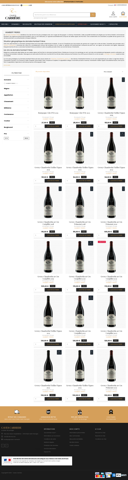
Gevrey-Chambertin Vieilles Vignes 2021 (48, 168)
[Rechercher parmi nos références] (64, 15)
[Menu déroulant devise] (111, 5)
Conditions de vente (50, 439)
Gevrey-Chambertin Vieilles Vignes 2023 (79, 168)
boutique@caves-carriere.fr (12, 439)
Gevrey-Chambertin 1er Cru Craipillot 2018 (48, 223)
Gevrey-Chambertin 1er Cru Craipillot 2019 (48, 277)
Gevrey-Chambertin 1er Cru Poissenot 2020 (111, 223)
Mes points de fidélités (76, 439)
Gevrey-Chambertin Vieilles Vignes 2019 (111, 114)
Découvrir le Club (100, 432)
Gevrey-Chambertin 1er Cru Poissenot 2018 (79, 223)
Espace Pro (47, 452)
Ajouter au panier (53, 126)
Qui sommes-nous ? (50, 432)
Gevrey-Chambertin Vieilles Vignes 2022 (111, 168)
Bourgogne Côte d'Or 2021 (48, 113)
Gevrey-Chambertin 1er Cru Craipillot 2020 (79, 277)
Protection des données (51, 445)
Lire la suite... (7, 65)
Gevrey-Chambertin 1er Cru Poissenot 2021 (111, 386)
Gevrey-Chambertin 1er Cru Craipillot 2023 (111, 332)
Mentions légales (49, 442)
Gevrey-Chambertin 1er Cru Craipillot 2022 (79, 332)
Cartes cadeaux (74, 445)
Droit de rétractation (50, 448)
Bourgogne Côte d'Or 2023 (80, 113)
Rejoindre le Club (100, 436)
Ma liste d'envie (74, 442)
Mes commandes (75, 436)
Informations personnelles (77, 432)
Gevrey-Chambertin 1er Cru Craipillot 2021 (111, 277)
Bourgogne (63, 35)
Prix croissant (114, 71)
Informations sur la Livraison (52, 436)
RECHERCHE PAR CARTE (40, 18)
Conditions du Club (100, 439)
